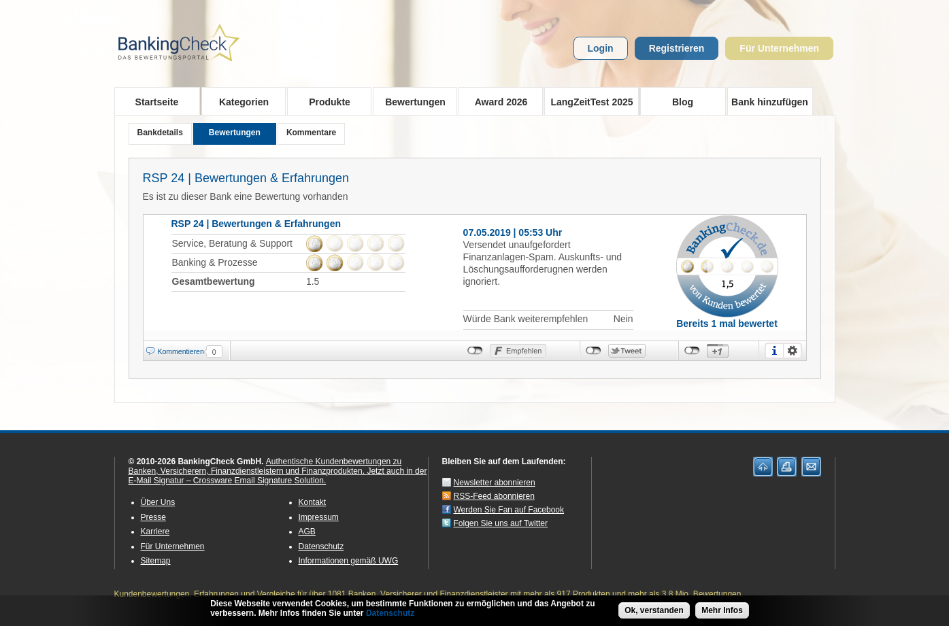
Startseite (157, 102)
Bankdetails (160, 132)
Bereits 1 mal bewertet (727, 323)
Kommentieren (181, 351)
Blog (682, 102)
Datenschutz (321, 546)
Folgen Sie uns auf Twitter (501, 523)
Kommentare (311, 132)
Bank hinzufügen (769, 102)
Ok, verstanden (654, 611)
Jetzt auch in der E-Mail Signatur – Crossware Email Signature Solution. (278, 475)
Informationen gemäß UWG (349, 561)
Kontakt (313, 502)
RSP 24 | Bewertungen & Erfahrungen (246, 178)
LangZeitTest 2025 (588, 101)
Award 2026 (497, 101)
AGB (307, 531)
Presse (153, 517)
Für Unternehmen (779, 48)
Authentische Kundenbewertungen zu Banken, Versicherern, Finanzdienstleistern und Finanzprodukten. (265, 466)
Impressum (319, 517)
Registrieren (677, 48)
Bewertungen (411, 101)
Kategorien (239, 101)
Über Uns (158, 502)
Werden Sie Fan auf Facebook (509, 510)
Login (601, 48)
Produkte (325, 101)
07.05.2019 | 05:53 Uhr (513, 232)
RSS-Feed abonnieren (494, 496)
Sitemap (156, 561)
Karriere (155, 531)
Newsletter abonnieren (494, 482)
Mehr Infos (722, 611)
